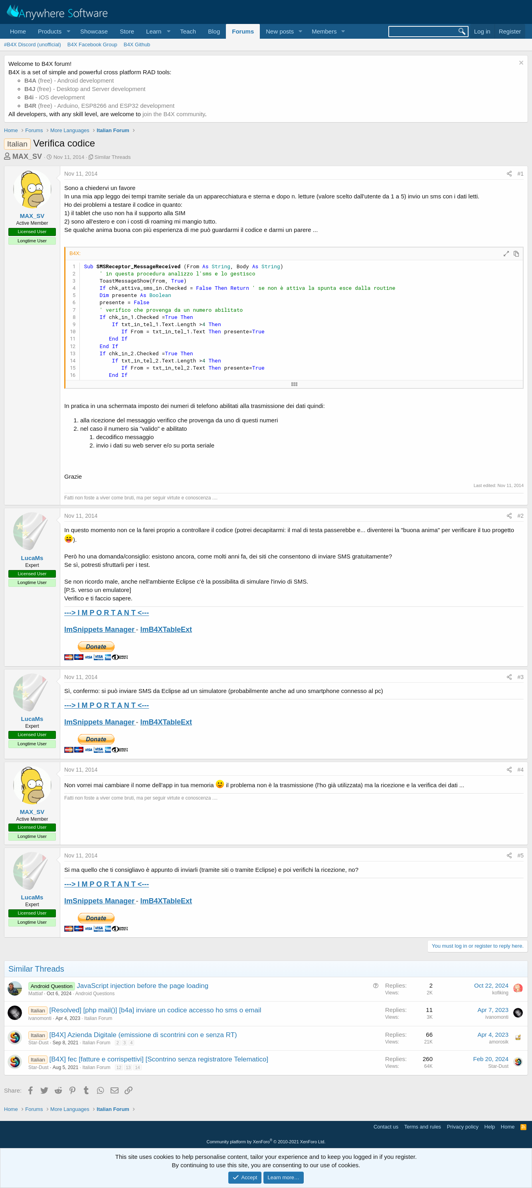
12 (119, 1067)
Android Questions (95, 993)
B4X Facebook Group (92, 45)
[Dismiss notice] (520, 63)
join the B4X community (173, 114)
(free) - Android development (69, 80)
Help (490, 1127)
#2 (520, 516)
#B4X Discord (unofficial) (32, 45)
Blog (214, 31)
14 (137, 1067)
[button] (53, 31)
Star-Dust (38, 1042)
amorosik (498, 1042)
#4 (520, 769)
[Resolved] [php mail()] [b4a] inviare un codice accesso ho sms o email (155, 1010)
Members (324, 31)
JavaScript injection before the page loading (142, 986)
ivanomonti (39, 1018)
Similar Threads (113, 157)
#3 (520, 677)
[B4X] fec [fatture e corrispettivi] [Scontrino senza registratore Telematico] (159, 1059)
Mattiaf (35, 993)
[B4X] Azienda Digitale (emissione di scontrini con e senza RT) (143, 1035)
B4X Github (137, 45)
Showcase (94, 31)
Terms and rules (422, 1127)
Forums (243, 31)
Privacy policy (463, 1127)
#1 (520, 173)
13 (128, 1067)
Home (18, 31)
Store (127, 31)
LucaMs (32, 557)
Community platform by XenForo (266, 1141)
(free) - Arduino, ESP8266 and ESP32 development (99, 105)
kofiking (500, 993)
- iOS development (54, 97)
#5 (520, 855)
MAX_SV (27, 156)
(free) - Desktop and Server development (85, 88)
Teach (188, 31)
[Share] (509, 174)
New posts (280, 31)
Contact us (386, 1127)
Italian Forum (98, 1018)
